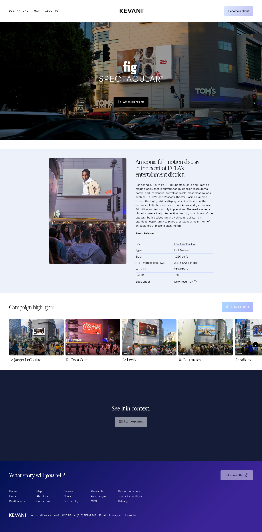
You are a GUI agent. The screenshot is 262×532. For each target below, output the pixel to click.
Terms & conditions (130, 496)
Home (13, 491)
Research (97, 491)
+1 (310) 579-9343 (85, 515)
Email (102, 515)
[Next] (255, 344)
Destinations (19, 10)
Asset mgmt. (99, 496)
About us (52, 10)
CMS (94, 501)
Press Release (145, 233)
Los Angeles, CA (184, 244)
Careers (68, 491)
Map (37, 10)
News (67, 496)
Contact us (43, 501)
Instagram (115, 515)
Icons (12, 496)
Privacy (123, 501)
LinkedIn (130, 515)
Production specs (129, 491)
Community (71, 501)
